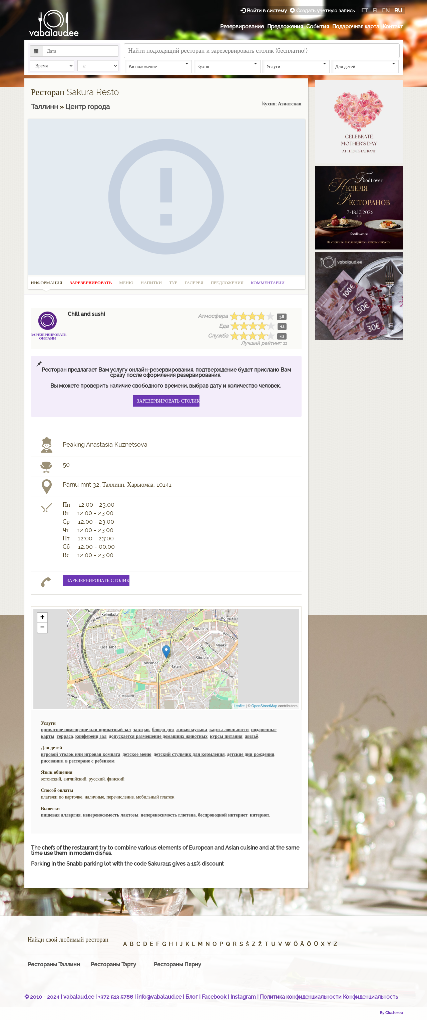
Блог (191, 997)
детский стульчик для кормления (189, 754)
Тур (173, 282)
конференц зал (91, 736)
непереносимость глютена (168, 815)
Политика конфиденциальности (301, 997)
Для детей (365, 66)
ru (398, 10)
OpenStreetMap (265, 706)
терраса (65, 736)
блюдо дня (163, 729)
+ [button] (42, 618)
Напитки (151, 282)
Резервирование (242, 26)
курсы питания (226, 736)
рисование (52, 760)
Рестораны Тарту (113, 964)
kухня (227, 66)
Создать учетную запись (322, 10)
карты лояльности (229, 729)
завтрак (141, 729)
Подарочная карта (355, 26)
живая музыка (191, 729)
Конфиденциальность (370, 997)
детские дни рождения (251, 754)
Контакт (393, 26)
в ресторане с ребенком (89, 760)
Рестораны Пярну (177, 964)
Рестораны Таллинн (54, 964)
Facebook (214, 997)
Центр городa (87, 107)
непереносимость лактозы (110, 815)
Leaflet (239, 706)
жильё (251, 736)
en (386, 10)
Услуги (296, 66)
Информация (46, 285)
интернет (259, 815)
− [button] (42, 628)
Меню (126, 282)
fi (375, 10)
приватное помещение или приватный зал (86, 729)
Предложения (285, 26)
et (364, 10)
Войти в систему (264, 10)
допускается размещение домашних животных (158, 736)
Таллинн (45, 107)
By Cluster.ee (391, 1013)
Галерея (194, 282)
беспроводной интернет (223, 815)
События (317, 26)
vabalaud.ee (78, 997)
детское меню (137, 754)
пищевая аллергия (61, 815)
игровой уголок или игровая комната (80, 754)
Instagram (243, 997)
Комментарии (268, 282)
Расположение (158, 66)
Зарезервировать (91, 282)
